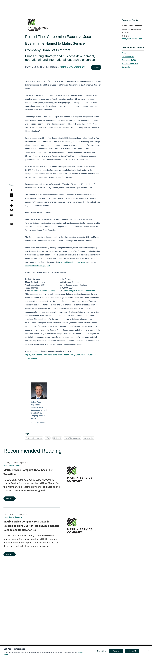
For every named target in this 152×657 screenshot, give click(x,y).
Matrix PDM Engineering (72, 438)
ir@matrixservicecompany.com (43, 291)
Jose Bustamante (38, 423)
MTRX (48, 438)
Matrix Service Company (72, 67)
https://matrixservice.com (132, 39)
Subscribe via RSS (129, 60)
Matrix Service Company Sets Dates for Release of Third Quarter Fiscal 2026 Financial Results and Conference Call (31, 526)
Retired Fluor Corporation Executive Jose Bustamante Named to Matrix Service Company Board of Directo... (39, 410)
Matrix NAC (57, 438)
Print (124, 53)
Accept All (132, 652)
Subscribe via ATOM (130, 64)
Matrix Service (88, 438)
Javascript (126, 67)
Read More (9, 498)
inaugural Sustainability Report (37, 266)
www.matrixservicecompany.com (72, 262)
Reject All (116, 652)
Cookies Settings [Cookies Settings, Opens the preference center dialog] (100, 652)
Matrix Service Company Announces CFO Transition (28, 472)
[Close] (148, 652)
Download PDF (128, 57)
